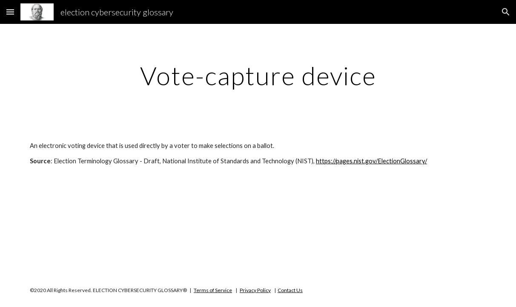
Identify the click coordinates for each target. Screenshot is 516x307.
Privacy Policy (255, 290)
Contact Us (290, 290)
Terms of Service (213, 290)
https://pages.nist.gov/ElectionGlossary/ (371, 161)
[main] (258, 75)
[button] (10, 11)
